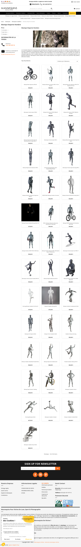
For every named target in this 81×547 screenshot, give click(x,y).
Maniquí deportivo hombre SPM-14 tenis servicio (50, 85)
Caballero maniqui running (71, 334)
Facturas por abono (46, 489)
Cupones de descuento (45, 494)
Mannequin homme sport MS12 (50, 140)
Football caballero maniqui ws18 (70, 361)
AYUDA (23, 493)
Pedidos (44, 487)
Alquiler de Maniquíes (6, 493)
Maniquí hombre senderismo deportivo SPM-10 (30, 196)
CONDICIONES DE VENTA (27, 488)
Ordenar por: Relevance (63, 61)
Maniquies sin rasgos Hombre (11, 15)
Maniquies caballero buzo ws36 (30, 444)
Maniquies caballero (20, 13)
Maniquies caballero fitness (70, 389)
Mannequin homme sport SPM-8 (30, 112)
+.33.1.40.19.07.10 (10, 45)
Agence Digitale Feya (14, 545)
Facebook (35, 474)
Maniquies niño (31, 13)
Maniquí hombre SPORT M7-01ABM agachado (71, 279)
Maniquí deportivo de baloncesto (50, 361)
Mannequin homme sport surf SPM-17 (71, 250)
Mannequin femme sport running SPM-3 (71, 167)
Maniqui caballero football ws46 (70, 417)
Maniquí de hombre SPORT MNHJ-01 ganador (50, 113)
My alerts (44, 498)
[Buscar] (41, 8)
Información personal (47, 485)
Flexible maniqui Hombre (25, 18)
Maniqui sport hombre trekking (30, 389)
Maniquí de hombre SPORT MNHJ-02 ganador (71, 113)
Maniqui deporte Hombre (70, 15)
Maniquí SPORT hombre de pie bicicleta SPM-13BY (71, 223)
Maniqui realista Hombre (35, 15)
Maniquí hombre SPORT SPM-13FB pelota (30, 250)
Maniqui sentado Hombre (59, 15)
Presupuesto (35, 4)
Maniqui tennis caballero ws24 (50, 334)
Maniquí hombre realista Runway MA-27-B (30, 223)
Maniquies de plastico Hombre (38, 18)
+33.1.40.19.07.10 (45, 4)
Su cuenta (45, 483)
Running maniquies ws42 (30, 417)
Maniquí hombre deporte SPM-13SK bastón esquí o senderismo (50, 251)
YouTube (40, 474)
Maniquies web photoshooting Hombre (53, 18)
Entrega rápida (5, 488)
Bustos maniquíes (41, 13)
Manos (59, 13)
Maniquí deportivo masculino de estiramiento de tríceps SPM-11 (30, 140)
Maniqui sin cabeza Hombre (47, 15)
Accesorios (65, 13)
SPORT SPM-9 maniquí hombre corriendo (50, 195)
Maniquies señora (10, 13)
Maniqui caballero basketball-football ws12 (30, 361)
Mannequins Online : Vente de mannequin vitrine (46, 542)
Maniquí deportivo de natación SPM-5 (30, 167)
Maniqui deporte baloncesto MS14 (51, 278)
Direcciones (45, 492)
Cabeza (48, 13)
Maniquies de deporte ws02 (30, 334)
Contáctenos (4, 495)
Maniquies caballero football (50, 417)
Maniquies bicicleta (50, 389)
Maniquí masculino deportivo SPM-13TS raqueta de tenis (71, 85)
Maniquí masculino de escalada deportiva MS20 (71, 140)
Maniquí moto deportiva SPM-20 (30, 84)
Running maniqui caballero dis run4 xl (30, 306)
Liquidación (72, 13)
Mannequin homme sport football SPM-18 (30, 278)
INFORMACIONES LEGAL (27, 490)
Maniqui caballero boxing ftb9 (51, 306)
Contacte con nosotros (7, 3)
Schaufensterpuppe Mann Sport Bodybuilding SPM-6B (50, 168)
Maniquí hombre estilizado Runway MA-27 (70, 195)
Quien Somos (4, 490)
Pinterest (45, 474)
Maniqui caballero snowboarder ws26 (70, 306)
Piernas (53, 13)
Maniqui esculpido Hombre (24, 15)
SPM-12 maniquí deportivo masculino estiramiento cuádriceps (50, 223)
